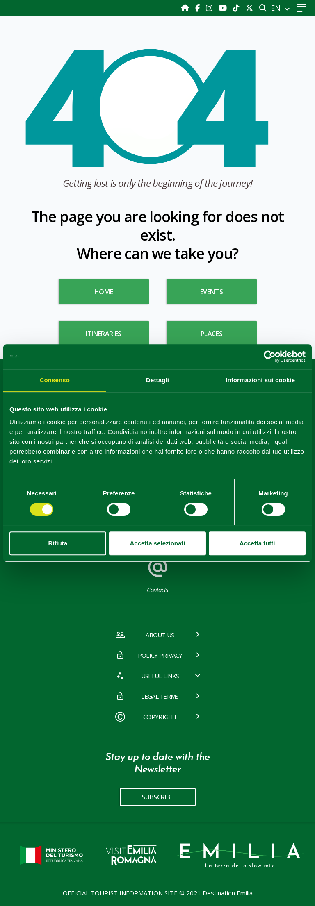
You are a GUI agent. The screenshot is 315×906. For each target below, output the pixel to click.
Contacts (157, 574)
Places (212, 333)
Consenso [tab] (55, 380)
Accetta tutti (257, 543)
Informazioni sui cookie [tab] (260, 380)
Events (211, 291)
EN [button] (277, 8)
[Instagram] (210, 8)
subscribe (157, 797)
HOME (103, 291)
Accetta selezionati (157, 543)
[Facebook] (198, 8)
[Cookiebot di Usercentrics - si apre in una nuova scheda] (270, 356)
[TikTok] (237, 8)
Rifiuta (57, 543)
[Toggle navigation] (301, 8)
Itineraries (103, 333)
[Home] (186, 8)
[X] (249, 8)
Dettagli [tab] (157, 380)
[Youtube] (224, 8)
